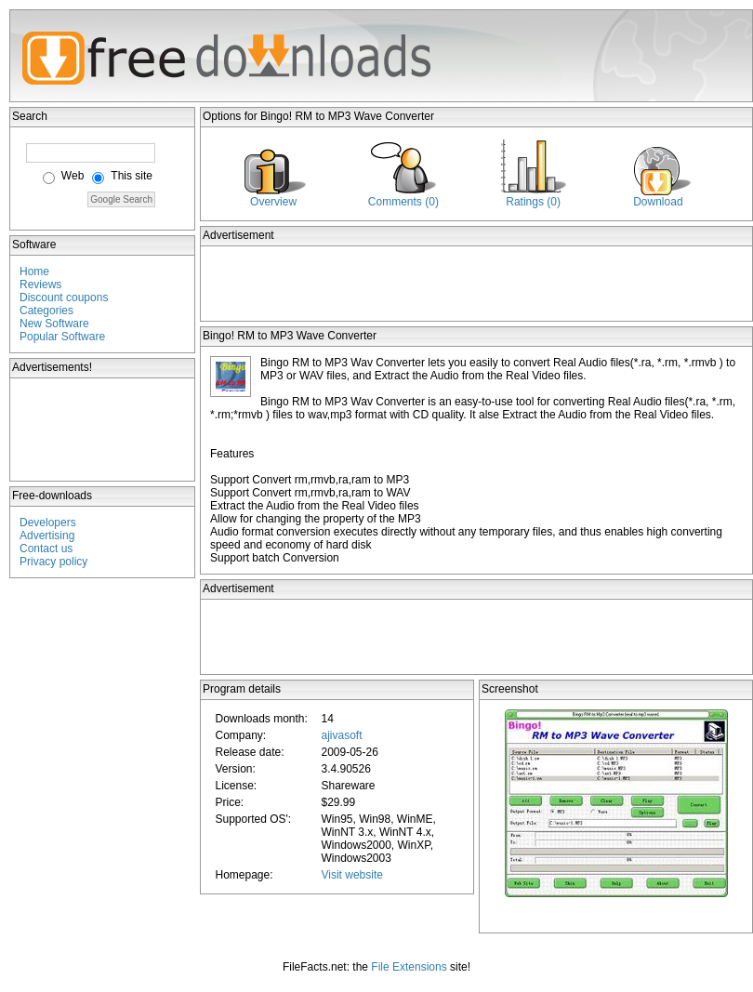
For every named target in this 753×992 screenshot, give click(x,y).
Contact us (46, 548)
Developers (48, 522)
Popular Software (62, 336)
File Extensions (408, 966)
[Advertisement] (103, 429)
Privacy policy (53, 561)
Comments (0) (403, 201)
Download (657, 201)
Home (34, 271)
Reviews (40, 284)
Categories (46, 310)
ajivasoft (341, 735)
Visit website (351, 874)
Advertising (47, 535)
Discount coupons (64, 297)
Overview (273, 201)
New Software (54, 323)
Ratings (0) (533, 201)
